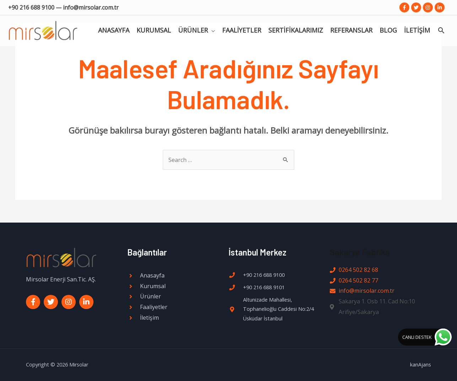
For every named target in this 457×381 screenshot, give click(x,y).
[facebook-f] (405, 7)
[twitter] (417, 7)
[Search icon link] (441, 32)
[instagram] (429, 7)
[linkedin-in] (440, 7)
